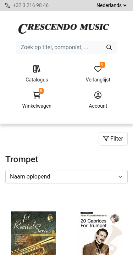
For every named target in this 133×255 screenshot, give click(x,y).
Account (98, 100)
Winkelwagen (36, 100)
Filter (113, 138)
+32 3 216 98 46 (31, 5)
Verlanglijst (98, 74)
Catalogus (36, 74)
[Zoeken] (109, 47)
